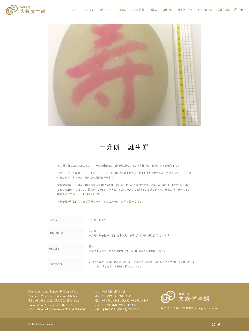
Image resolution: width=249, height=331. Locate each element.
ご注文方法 (224, 10)
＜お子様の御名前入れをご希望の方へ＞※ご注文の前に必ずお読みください (100, 203)
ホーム (75, 10)
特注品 (153, 10)
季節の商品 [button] (138, 10)
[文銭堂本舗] (25, 10)
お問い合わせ (205, 10)
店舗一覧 (167, 10)
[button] (236, 9)
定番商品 (122, 10)
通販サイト (105, 10)
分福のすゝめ (185, 10)
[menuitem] (75, 9)
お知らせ (89, 10)
